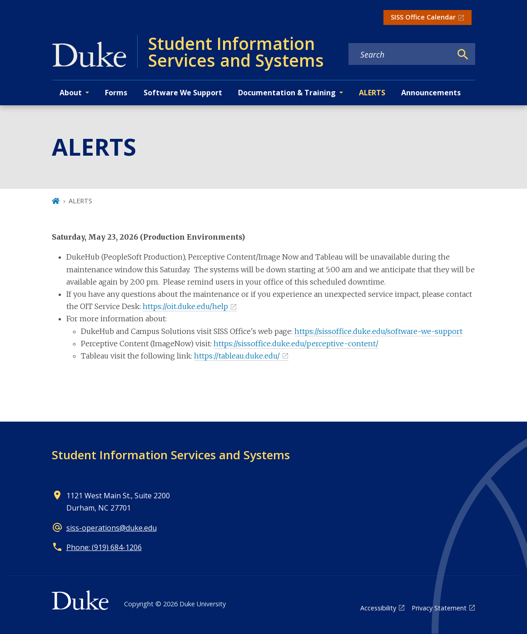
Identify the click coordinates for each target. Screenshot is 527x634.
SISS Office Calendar (423, 17)
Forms (116, 93)
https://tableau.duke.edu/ (237, 355)
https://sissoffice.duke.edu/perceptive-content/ (296, 343)
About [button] (71, 93)
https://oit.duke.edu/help (185, 306)
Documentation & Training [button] (287, 93)
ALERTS (372, 93)
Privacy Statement (439, 608)
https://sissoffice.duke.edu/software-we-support (378, 331)
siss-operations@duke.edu (111, 528)
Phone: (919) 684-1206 (104, 547)
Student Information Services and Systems (171, 455)
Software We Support (183, 93)
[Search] (463, 54)
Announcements (431, 93)
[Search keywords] (400, 54)
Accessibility (378, 608)
